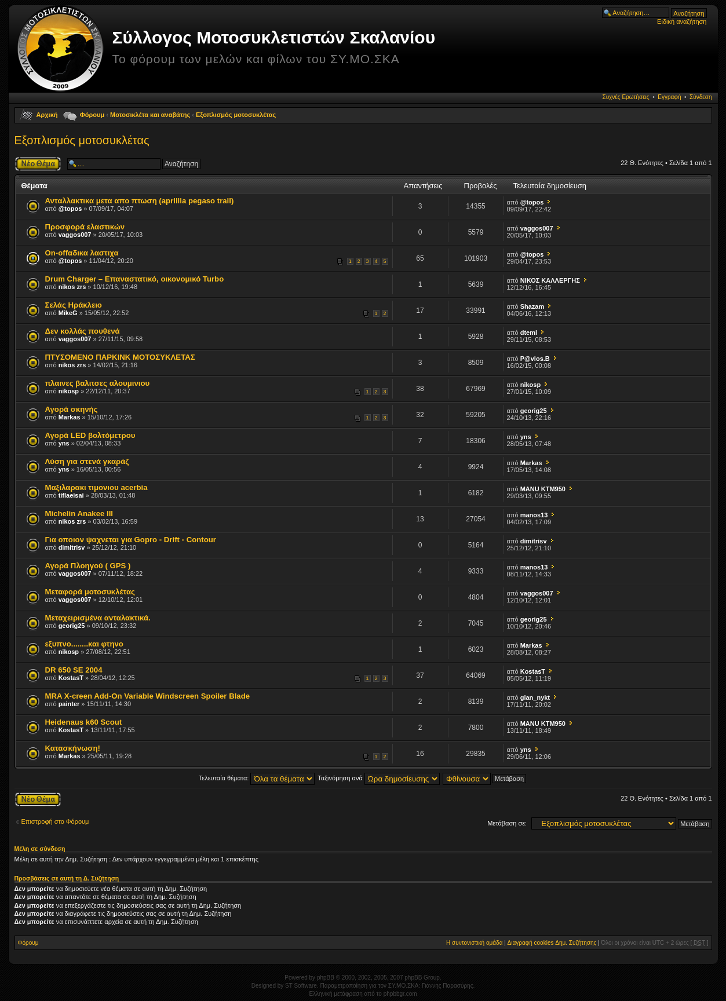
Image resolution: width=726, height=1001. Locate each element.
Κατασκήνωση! (72, 748)
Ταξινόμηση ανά (379, 778)
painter (69, 703)
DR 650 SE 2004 (74, 670)
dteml (528, 332)
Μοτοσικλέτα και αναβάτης (150, 114)
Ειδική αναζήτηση (681, 21)
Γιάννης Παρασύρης (447, 985)
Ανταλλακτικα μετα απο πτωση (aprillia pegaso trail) (139, 200)
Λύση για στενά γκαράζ (87, 461)
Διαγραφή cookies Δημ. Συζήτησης (552, 943)
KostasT (71, 677)
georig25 (533, 410)
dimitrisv (72, 547)
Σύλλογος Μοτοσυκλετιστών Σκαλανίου (274, 37)
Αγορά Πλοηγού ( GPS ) (88, 565)
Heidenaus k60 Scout (83, 722)
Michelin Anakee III (79, 513)
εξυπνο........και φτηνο (84, 644)
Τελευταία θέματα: (257, 778)
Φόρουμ (92, 114)
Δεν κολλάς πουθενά (82, 331)
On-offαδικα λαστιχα (82, 253)
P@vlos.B (535, 358)
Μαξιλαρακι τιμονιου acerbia (96, 487)
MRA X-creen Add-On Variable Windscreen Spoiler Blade (147, 696)
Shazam (532, 306)
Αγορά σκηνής (71, 409)
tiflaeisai (71, 495)
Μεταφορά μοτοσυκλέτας (90, 591)
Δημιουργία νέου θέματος (37, 163)
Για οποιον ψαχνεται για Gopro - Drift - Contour (130, 539)
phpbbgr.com (400, 994)
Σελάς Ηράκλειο (73, 305)
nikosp (69, 391)
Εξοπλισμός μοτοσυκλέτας (236, 114)
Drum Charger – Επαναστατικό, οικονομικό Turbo (134, 279)
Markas (70, 417)
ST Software (301, 985)
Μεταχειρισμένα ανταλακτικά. (98, 617)
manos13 (534, 515)
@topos (70, 208)
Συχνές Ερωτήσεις (625, 97)
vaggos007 (75, 234)
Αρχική (47, 114)
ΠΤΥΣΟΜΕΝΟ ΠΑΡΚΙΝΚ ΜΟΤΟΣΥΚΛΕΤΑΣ (120, 357)
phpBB (325, 977)
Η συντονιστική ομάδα (474, 943)
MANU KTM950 (543, 488)
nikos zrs (72, 286)
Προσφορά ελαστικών (85, 226)
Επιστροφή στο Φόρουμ (55, 821)
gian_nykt (535, 697)
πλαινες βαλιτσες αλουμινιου (97, 383)
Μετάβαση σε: (507, 823)
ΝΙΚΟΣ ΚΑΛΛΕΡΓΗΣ (550, 280)
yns (64, 443)
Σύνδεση (700, 97)
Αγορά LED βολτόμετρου (90, 435)
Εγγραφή (669, 97)
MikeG (68, 312)
